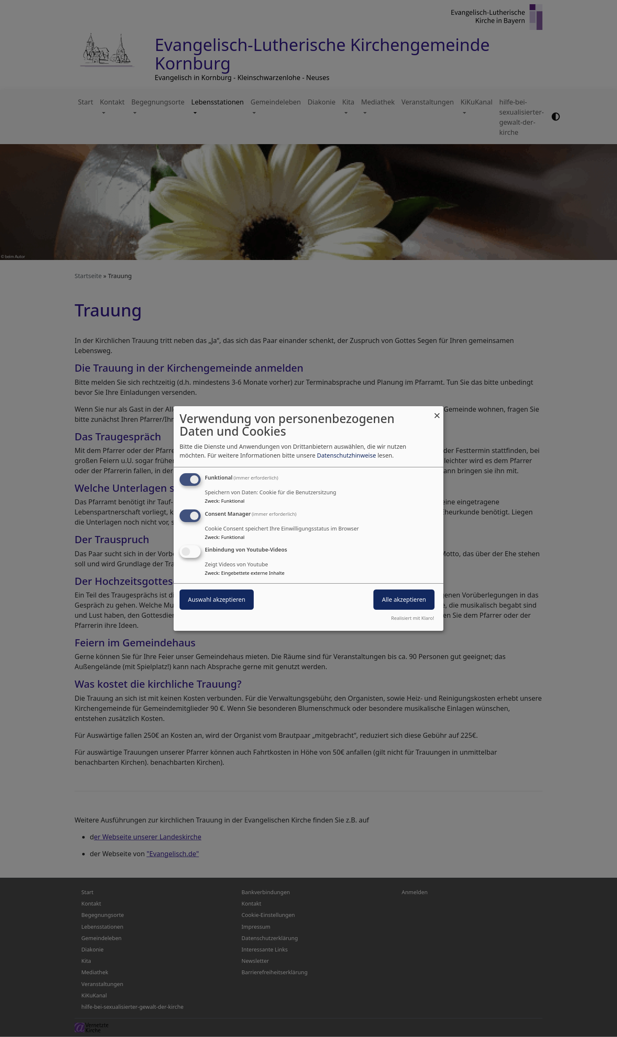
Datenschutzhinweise (346, 455)
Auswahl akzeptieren (216, 600)
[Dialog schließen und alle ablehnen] (437, 411)
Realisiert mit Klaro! (412, 618)
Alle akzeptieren (404, 600)
